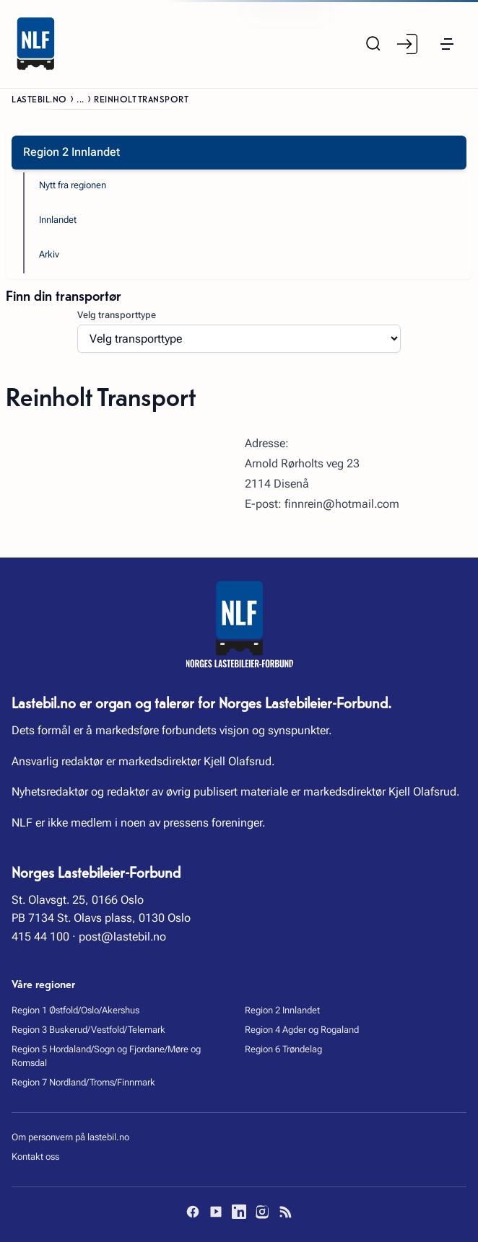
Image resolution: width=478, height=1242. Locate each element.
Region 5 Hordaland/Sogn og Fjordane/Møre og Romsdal (106, 1056)
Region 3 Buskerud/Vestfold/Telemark (88, 1029)
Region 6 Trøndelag (283, 1049)
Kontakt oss (35, 1156)
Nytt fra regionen (72, 185)
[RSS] (285, 1211)
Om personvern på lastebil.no (70, 1137)
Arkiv (49, 254)
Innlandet (58, 219)
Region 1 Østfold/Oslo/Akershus (75, 1010)
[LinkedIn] (239, 1211)
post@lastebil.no (122, 936)
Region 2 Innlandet (282, 1010)
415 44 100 (40, 936)
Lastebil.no (39, 98)
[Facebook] (193, 1211)
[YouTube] (216, 1211)
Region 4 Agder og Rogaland (302, 1029)
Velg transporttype (116, 314)
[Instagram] (262, 1211)
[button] (447, 44)
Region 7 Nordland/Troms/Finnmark (83, 1082)
